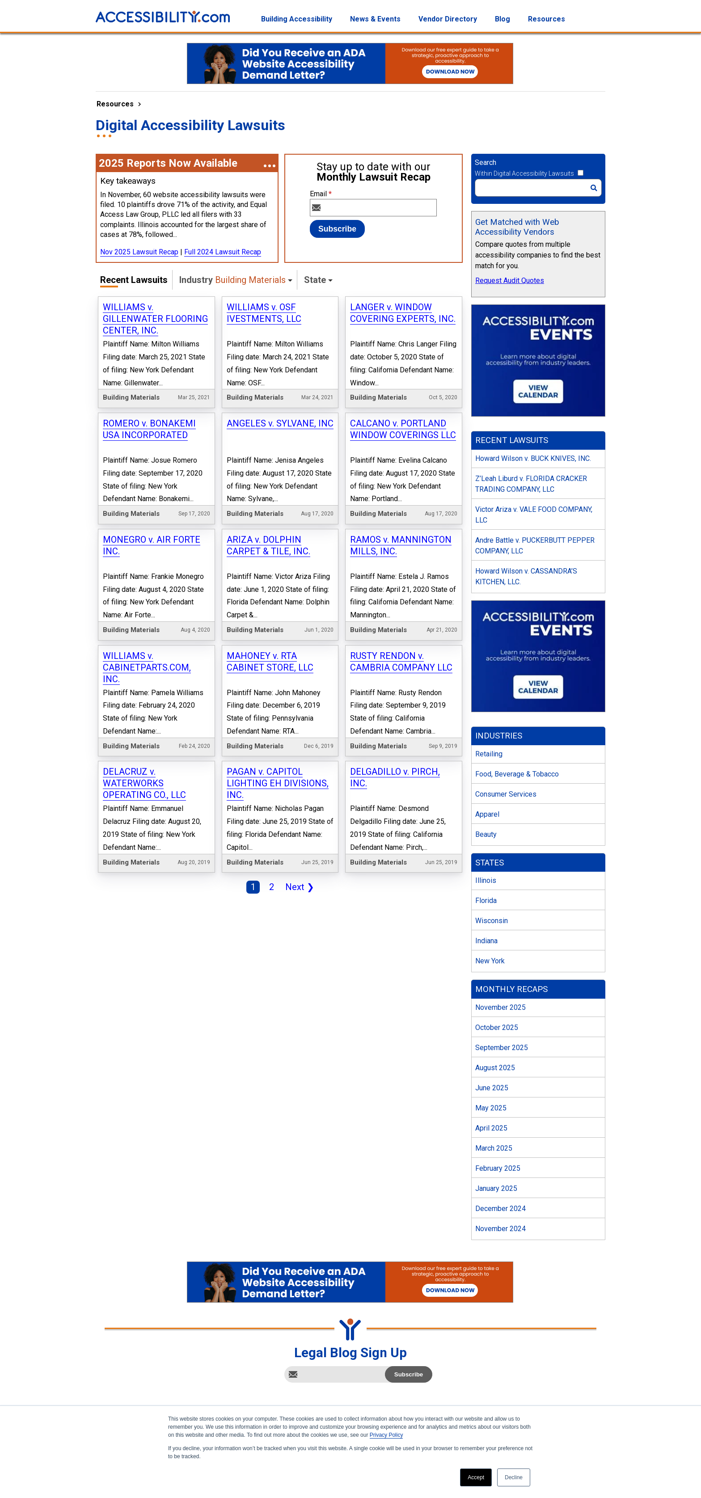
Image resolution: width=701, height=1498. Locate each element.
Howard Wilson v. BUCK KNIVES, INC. (533, 458)
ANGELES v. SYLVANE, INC (280, 423)
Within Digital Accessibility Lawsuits (524, 173)
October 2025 (496, 1027)
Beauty (486, 834)
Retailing (489, 754)
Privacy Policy (386, 1435)
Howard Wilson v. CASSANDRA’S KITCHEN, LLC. (526, 576)
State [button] (315, 279)
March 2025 (493, 1148)
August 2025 (495, 1067)
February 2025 (497, 1168)
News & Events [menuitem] (375, 19)
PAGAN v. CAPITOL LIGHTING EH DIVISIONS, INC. (278, 783)
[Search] (538, 188)
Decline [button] (514, 1477)
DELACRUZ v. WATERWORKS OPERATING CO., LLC (144, 783)
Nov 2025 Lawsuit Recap (139, 252)
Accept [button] (476, 1477)
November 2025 (500, 1007)
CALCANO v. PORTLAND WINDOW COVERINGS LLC (403, 429)
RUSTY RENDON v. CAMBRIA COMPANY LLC (401, 661)
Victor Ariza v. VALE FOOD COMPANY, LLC (533, 514)
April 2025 (491, 1128)
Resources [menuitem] (546, 19)
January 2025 (496, 1188)
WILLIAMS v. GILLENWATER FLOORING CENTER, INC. (155, 319)
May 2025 (491, 1108)
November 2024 (500, 1228)
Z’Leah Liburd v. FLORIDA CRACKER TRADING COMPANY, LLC (531, 484)
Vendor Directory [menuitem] (447, 19)
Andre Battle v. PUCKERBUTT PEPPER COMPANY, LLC (535, 545)
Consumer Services (505, 794)
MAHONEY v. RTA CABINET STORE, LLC (270, 661)
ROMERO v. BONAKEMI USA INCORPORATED (149, 429)
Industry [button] (232, 279)
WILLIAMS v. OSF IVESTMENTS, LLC (264, 313)
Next (298, 888)
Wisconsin (491, 920)
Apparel (487, 814)
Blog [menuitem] (502, 19)
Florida (486, 900)
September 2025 (501, 1047)
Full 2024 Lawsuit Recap (222, 252)
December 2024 (500, 1208)
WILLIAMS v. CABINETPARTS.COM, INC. (147, 667)
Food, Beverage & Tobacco (517, 774)
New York (490, 961)
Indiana (486, 941)
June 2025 (491, 1088)
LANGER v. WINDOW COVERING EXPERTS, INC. (403, 313)
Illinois (485, 880)
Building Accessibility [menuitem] (296, 19)
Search (485, 162)
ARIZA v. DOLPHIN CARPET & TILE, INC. (268, 545)
